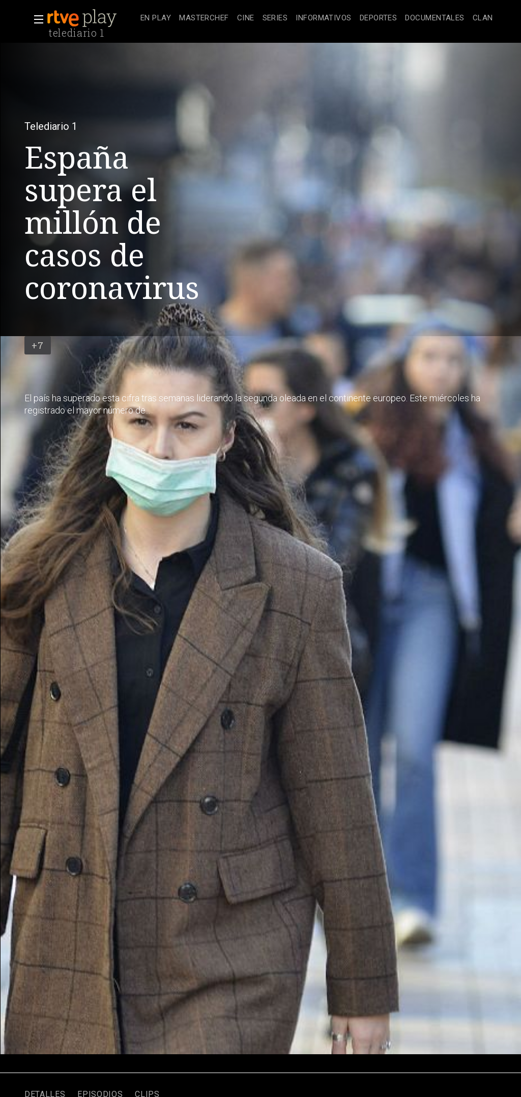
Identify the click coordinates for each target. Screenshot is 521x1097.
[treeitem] (155, 18)
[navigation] (316, 18)
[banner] (91, 18)
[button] (35, 19)
